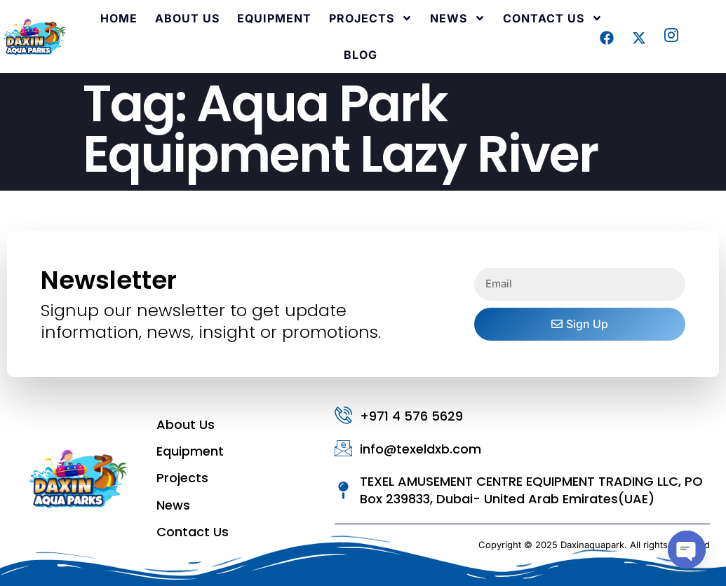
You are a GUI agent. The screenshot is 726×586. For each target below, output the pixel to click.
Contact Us (553, 18)
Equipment (274, 18)
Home (118, 18)
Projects (370, 18)
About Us (187, 18)
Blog (360, 55)
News (457, 18)
